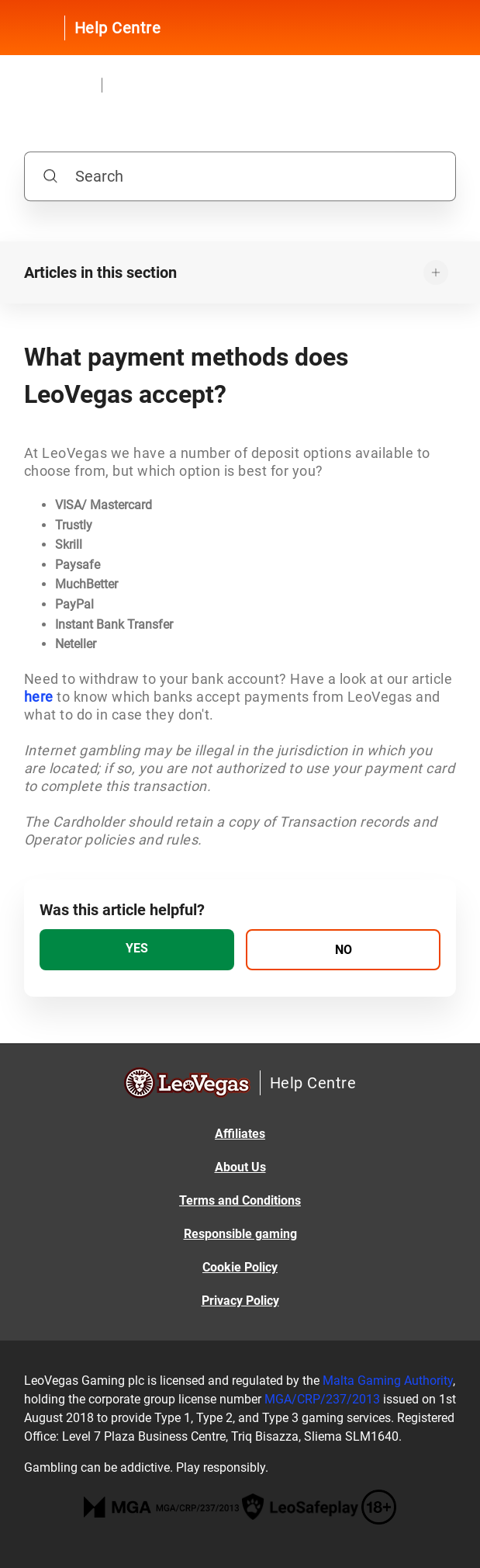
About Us (240, 1167)
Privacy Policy (240, 1300)
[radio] (137, 949)
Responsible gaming (240, 1233)
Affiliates (240, 1133)
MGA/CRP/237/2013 (322, 1399)
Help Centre (117, 28)
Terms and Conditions (240, 1200)
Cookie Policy (240, 1267)
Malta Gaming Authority (388, 1380)
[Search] (240, 177)
